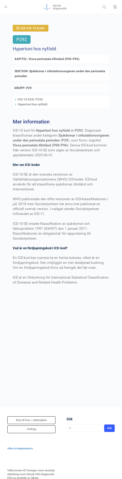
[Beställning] (115, 7)
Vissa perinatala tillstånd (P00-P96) (54, 59)
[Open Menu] (6, 6)
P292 (21, 39)
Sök (69, 419)
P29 (29, 88)
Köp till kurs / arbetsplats (31, 420)
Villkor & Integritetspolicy (20, 448)
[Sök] (105, 7)
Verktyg (31, 429)
